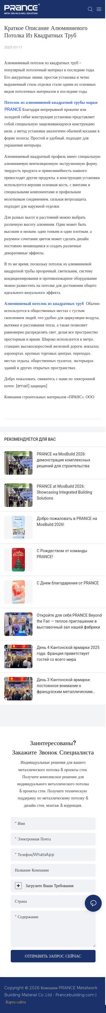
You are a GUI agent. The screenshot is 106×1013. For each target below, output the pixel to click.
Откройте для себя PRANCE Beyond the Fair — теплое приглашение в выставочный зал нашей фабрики (69, 621)
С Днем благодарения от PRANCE (68, 583)
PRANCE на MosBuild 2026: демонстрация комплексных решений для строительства (63, 460)
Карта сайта (16, 1002)
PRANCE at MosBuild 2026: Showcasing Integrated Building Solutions (64, 492)
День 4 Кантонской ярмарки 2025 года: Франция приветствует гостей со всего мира (68, 653)
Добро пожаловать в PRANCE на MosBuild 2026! (67, 521)
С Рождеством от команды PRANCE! (62, 554)
